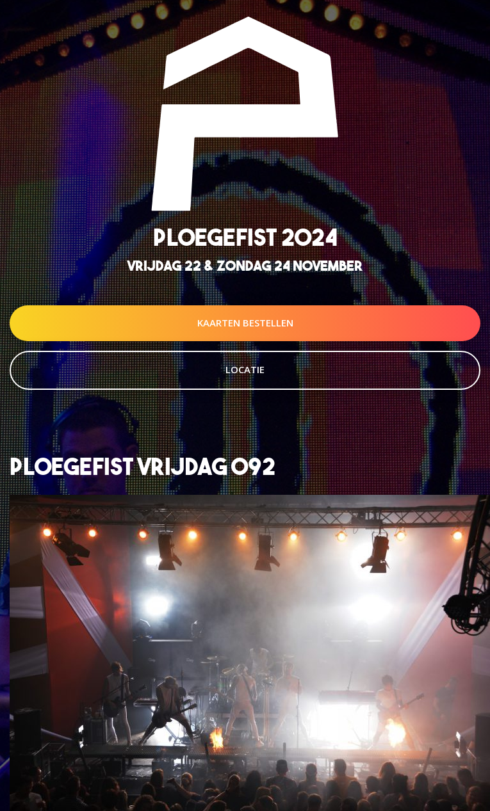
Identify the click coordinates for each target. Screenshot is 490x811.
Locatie (245, 369)
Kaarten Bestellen (245, 322)
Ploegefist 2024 (245, 237)
